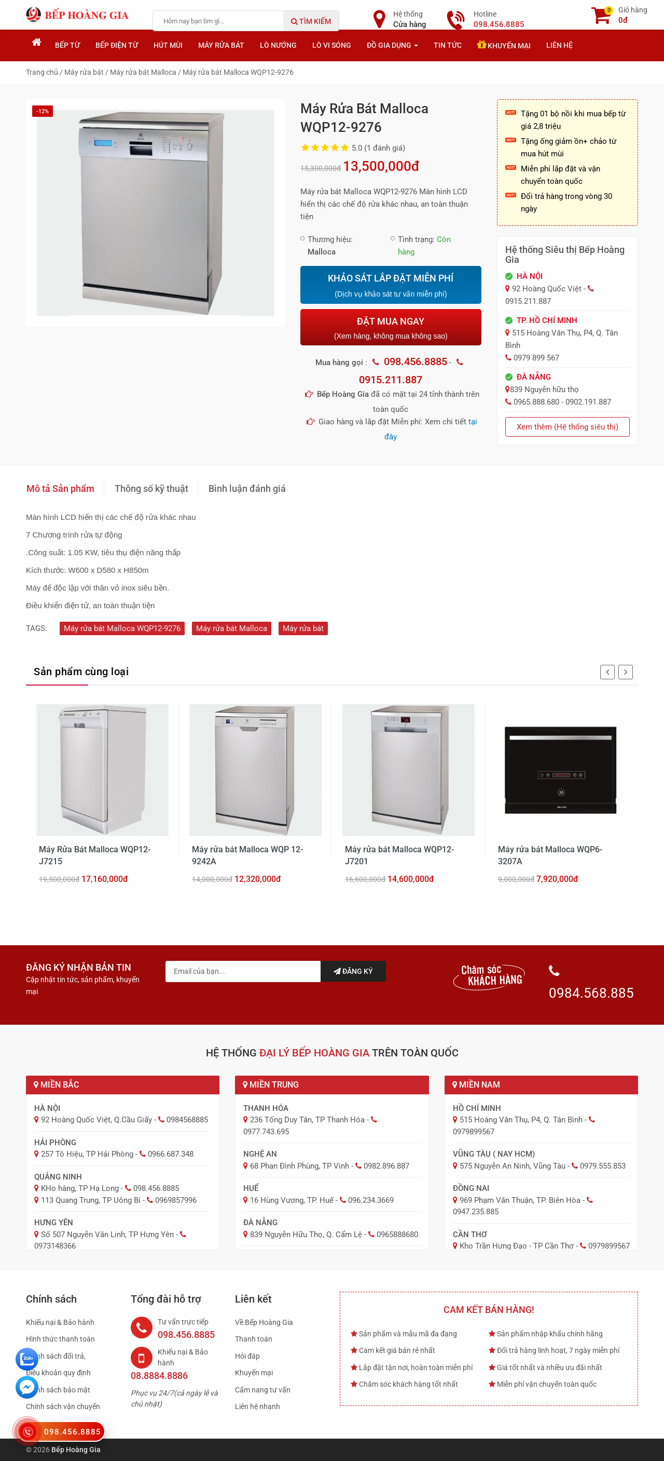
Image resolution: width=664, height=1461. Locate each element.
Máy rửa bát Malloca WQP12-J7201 (399, 855)
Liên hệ (559, 45)
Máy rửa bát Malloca (231, 628)
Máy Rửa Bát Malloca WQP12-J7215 (94, 855)
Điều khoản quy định (58, 1373)
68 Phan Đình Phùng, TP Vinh (299, 1166)
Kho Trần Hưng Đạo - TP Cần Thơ (517, 1246)
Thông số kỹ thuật (151, 488)
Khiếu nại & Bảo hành (60, 1322)
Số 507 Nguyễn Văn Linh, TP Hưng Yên (107, 1234)
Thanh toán (253, 1339)
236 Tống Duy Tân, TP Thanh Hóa (307, 1119)
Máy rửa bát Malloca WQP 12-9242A (247, 855)
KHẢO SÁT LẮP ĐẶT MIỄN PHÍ (391, 286)
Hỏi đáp (247, 1356)
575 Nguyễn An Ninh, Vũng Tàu (512, 1166)
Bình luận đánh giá (247, 488)
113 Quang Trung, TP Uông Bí (91, 1200)
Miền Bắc (56, 1085)
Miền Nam (476, 1085)
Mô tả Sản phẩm (60, 488)
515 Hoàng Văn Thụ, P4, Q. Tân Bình (521, 1119)
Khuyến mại (504, 44)
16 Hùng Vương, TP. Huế (292, 1200)
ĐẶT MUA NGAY (391, 328)
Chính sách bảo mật (58, 1390)
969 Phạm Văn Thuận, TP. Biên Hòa (520, 1200)
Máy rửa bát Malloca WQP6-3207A (550, 855)
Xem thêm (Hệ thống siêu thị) (567, 427)
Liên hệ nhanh (257, 1406)
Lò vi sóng (331, 45)
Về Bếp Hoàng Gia (264, 1322)
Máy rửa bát (221, 45)
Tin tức (448, 45)
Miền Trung (271, 1085)
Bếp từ (67, 45)
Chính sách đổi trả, (56, 1356)
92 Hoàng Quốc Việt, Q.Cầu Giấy (96, 1119)
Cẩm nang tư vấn (262, 1390)
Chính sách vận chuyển (63, 1406)
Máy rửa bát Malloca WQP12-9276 (122, 628)
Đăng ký (353, 971)
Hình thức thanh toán (60, 1339)
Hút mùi (168, 45)
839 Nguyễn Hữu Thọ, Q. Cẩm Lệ (306, 1234)
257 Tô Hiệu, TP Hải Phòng (87, 1154)
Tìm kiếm (311, 21)
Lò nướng (278, 45)
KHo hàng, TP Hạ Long (80, 1188)
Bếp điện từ (116, 45)
